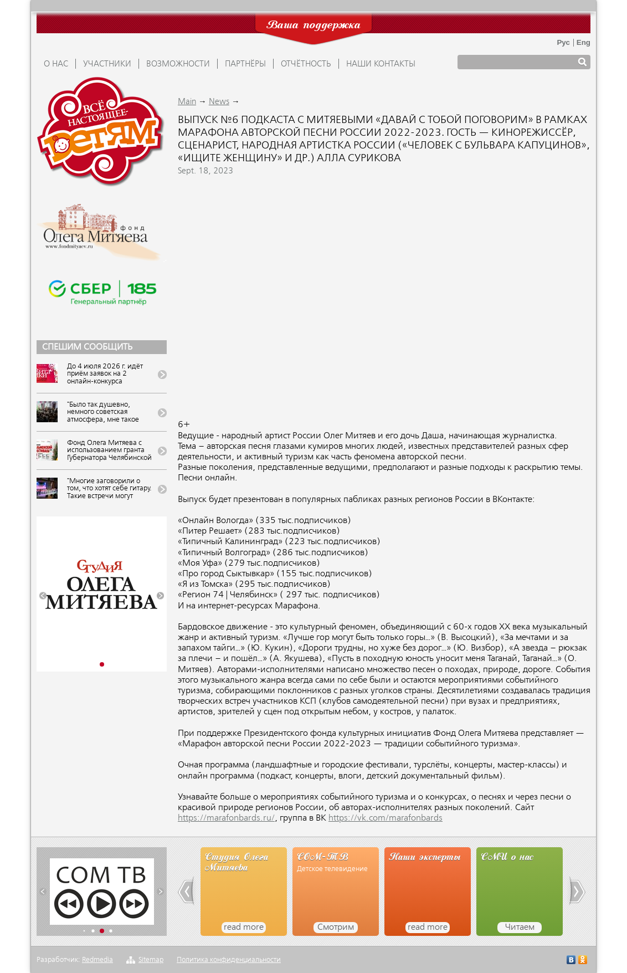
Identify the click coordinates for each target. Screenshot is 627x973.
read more (244, 927)
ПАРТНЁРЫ (245, 64)
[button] (43, 596)
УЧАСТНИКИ (107, 64)
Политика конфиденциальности (229, 960)
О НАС (56, 64)
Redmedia (97, 960)
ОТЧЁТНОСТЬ (306, 64)
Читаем (520, 927)
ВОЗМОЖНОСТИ (178, 64)
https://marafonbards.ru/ (226, 818)
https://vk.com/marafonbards (385, 818)
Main (187, 102)
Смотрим (335, 927)
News (219, 102)
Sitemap (150, 960)
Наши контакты (380, 64)
